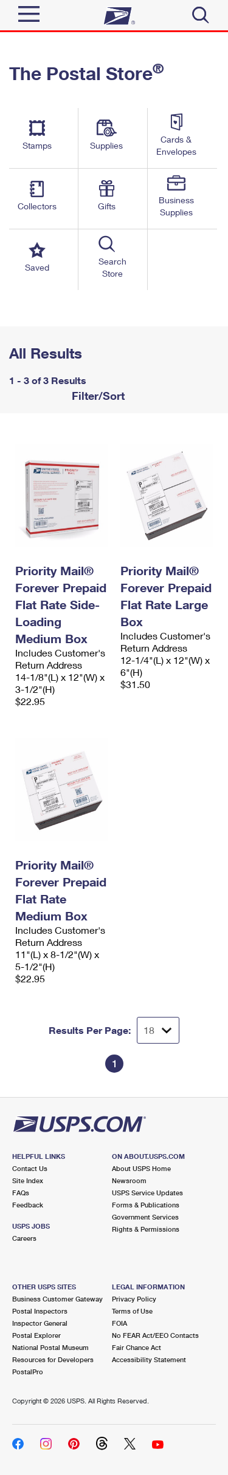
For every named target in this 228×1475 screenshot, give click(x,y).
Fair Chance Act (136, 1347)
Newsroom (129, 1180)
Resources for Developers (53, 1359)
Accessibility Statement (149, 1359)
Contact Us (29, 1168)
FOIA (119, 1323)
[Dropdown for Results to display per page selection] (158, 1030)
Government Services (145, 1217)
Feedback (27, 1205)
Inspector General (39, 1323)
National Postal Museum (50, 1347)
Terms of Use (132, 1311)
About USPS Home (141, 1168)
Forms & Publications (145, 1205)
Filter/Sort (97, 395)
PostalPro (27, 1371)
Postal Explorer (36, 1335)
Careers (24, 1238)
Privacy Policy (134, 1299)
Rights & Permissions (145, 1229)
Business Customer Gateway (57, 1299)
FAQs (20, 1193)
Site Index (27, 1180)
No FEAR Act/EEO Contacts (155, 1335)
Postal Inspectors (39, 1311)
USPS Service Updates (147, 1193)
